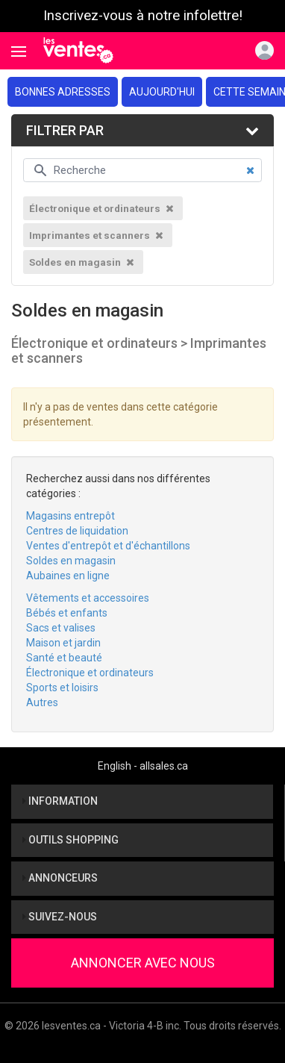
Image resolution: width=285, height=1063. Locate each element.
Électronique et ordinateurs (90, 673)
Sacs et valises (60, 628)
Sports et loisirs (62, 687)
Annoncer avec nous (143, 962)
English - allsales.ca (143, 766)
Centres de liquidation (77, 531)
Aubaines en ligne (68, 576)
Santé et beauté (64, 658)
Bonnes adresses (62, 92)
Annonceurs (60, 878)
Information (60, 801)
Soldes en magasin (71, 561)
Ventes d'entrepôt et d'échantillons (108, 546)
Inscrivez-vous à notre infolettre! (142, 15)
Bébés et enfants (66, 613)
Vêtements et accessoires (87, 598)
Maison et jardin (63, 643)
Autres (42, 702)
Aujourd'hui (162, 92)
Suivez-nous (59, 917)
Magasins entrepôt (70, 516)
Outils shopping (70, 840)
